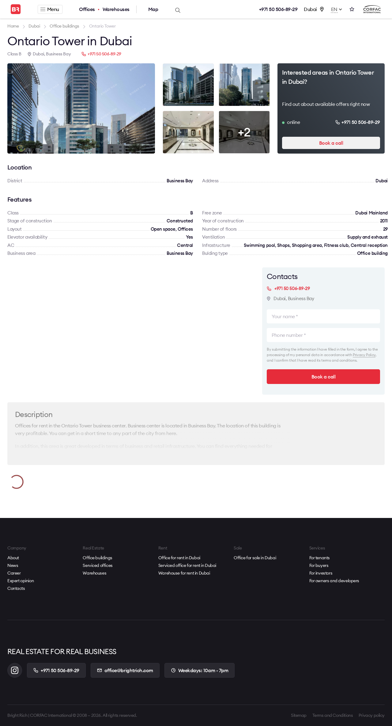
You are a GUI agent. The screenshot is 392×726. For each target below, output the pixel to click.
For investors (321, 573)
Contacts (16, 588)
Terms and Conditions (332, 715)
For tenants (319, 557)
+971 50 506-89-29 (278, 9)
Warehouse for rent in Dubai (184, 573)
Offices (87, 9)
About (13, 557)
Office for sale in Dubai (255, 557)
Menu (49, 9)
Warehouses (116, 9)
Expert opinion (20, 580)
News (12, 565)
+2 (244, 132)
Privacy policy (372, 715)
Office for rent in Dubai (179, 557)
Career (14, 573)
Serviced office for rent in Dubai (187, 565)
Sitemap (299, 715)
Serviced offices (97, 565)
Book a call (331, 143)
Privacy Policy (364, 354)
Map (153, 9)
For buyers (319, 565)
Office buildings (97, 557)
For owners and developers (334, 580)
